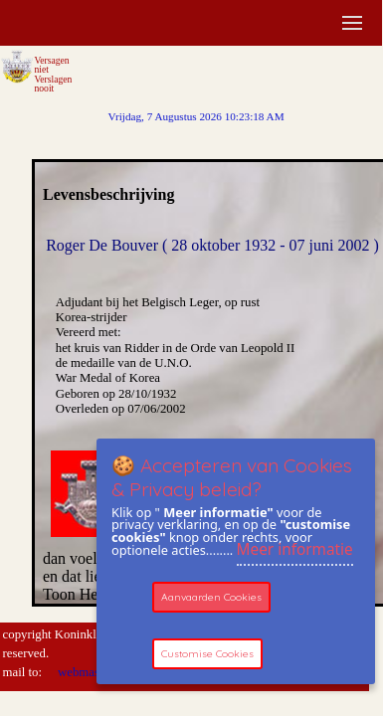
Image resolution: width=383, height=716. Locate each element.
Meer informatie (295, 549)
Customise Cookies (207, 653)
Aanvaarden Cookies (211, 597)
